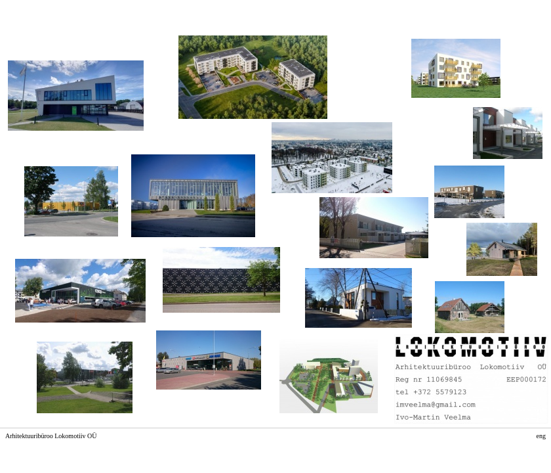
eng (541, 435)
